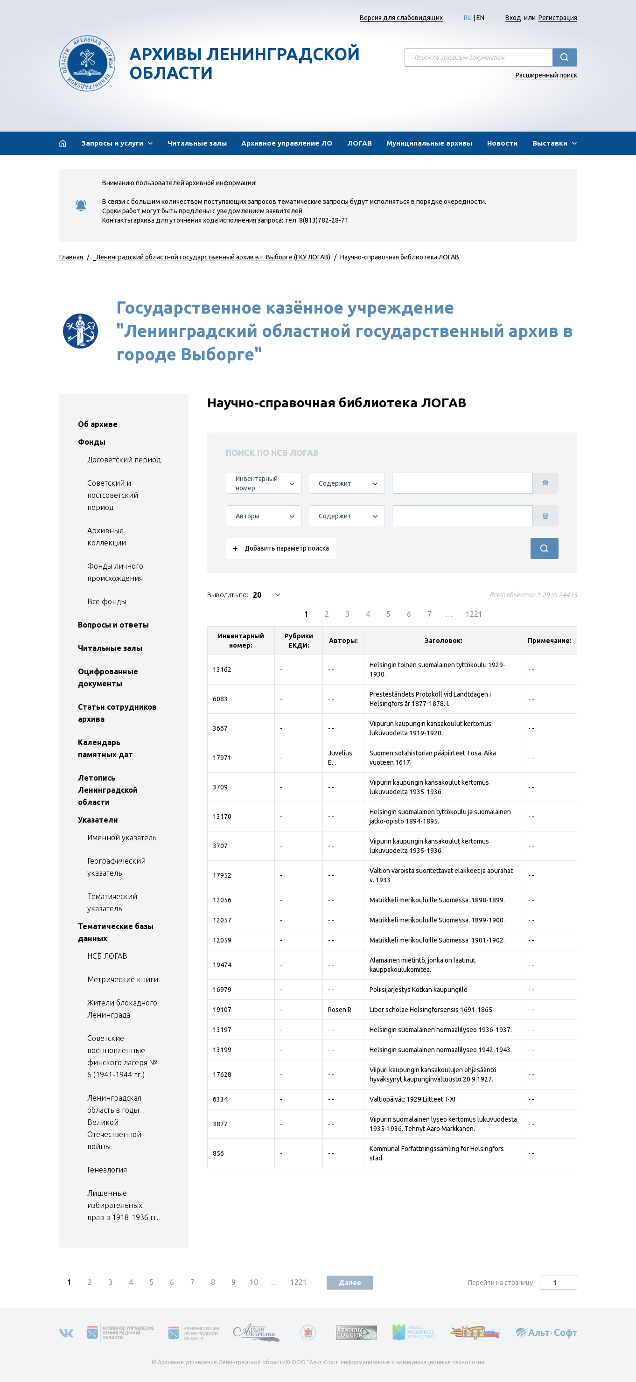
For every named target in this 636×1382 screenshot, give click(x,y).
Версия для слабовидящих (401, 17)
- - (331, 669)
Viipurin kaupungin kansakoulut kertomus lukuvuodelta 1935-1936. (429, 787)
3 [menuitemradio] (347, 614)
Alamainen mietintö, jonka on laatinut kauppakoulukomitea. (422, 964)
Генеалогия (107, 1170)
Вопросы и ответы (113, 625)
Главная (71, 257)
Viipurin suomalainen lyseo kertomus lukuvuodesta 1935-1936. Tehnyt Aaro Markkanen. (443, 1124)
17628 (222, 1074)
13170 (222, 816)
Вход (513, 17)
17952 (222, 875)
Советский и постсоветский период (112, 495)
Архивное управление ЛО (286, 143)
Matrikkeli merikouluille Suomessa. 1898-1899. (437, 900)
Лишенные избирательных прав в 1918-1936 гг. (123, 1205)
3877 (220, 1124)
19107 (222, 1009)
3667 (220, 728)
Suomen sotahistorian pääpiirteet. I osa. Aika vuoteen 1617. (433, 757)
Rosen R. (340, 1009)
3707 (220, 846)
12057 (222, 920)
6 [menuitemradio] (409, 614)
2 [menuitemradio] (327, 614)
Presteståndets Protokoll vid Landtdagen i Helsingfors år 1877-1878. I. (430, 699)
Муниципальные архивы (429, 143)
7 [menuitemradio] (429, 614)
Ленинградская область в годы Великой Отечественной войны (114, 1122)
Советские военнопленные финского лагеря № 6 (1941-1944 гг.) (122, 1056)
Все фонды (106, 601)
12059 (222, 940)
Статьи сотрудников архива (117, 713)
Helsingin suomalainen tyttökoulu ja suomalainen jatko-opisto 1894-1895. (440, 816)
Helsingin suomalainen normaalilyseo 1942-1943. (441, 1050)
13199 (222, 1050)
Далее (350, 1282)
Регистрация (557, 17)
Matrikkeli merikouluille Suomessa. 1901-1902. (437, 940)
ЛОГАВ (359, 143)
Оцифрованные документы (108, 677)
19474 (222, 965)
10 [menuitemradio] (254, 1282)
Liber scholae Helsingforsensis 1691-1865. (432, 1009)
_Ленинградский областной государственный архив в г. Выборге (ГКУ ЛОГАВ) (211, 257)
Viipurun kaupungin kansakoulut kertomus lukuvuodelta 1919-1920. (430, 728)
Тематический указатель (112, 902)
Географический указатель (116, 867)
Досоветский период (124, 459)
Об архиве (98, 424)
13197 (222, 1029)
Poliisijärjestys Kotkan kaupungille (419, 989)
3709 (220, 787)
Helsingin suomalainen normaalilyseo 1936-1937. (441, 1029)
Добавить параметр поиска (287, 548)
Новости (502, 143)
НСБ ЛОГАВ (107, 956)
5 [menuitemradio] (388, 614)
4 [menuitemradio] (368, 614)
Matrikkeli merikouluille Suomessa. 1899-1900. (437, 920)
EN (480, 17)
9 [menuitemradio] (233, 1282)
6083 (220, 699)
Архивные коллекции (106, 536)
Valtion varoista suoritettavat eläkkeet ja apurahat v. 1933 (441, 875)
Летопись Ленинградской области (108, 790)
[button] (116, 143)
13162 (222, 669)
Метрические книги (122, 979)
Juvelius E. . (340, 757)
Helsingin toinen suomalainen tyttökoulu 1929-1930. (437, 669)
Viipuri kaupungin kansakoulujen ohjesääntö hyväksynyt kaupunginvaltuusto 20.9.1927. (433, 1074)
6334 (220, 1099)
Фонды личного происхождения (115, 572)
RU (468, 17)
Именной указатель (121, 837)
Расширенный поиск (546, 75)
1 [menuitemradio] (306, 614)
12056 (222, 900)
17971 (222, 757)
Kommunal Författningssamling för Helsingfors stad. (437, 1153)
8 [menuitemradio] (213, 1282)
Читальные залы (197, 143)
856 (218, 1153)
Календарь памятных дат (105, 748)
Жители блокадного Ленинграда (122, 1008)
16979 (222, 989)
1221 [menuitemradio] (474, 614)
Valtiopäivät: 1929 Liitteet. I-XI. (413, 1099)
